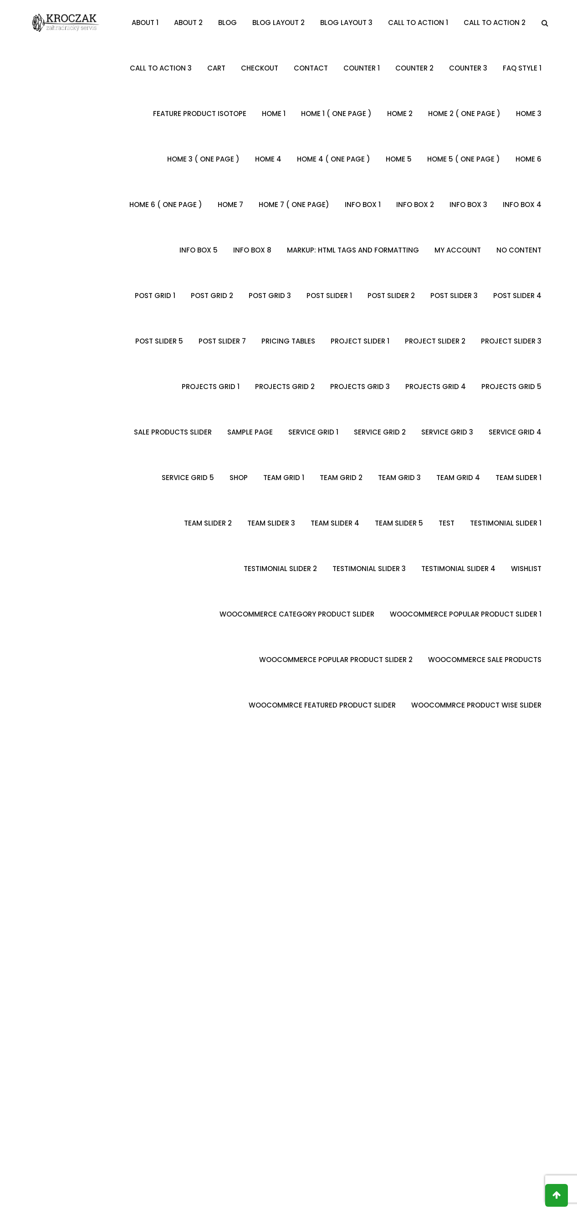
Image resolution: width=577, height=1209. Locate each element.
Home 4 (268, 159)
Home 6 (528, 159)
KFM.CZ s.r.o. (373, 1189)
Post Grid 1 (155, 295)
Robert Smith (222, 1014)
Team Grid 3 (399, 477)
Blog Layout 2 (278, 22)
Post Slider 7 (222, 341)
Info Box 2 (415, 204)
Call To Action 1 (418, 22)
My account (457, 250)
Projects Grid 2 (285, 386)
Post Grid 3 (270, 295)
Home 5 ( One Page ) (463, 159)
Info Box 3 (468, 204)
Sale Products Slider (173, 432)
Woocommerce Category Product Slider (297, 614)
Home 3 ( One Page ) (203, 159)
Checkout (259, 68)
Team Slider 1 (518, 477)
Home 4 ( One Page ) (333, 159)
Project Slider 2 (435, 341)
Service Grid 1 (313, 432)
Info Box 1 (363, 204)
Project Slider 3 (511, 341)
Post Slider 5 (159, 341)
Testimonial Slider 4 (458, 568)
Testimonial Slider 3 (369, 568)
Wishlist (526, 568)
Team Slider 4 (335, 523)
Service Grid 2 (380, 432)
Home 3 (528, 113)
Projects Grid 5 (511, 386)
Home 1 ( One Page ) (336, 113)
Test (446, 523)
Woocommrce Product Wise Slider (476, 705)
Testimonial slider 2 (280, 568)
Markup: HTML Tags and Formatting (353, 250)
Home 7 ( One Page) (294, 204)
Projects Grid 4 (435, 386)
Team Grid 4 (458, 477)
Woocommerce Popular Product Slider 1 (465, 614)
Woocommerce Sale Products (484, 659)
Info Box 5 (198, 250)
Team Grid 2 (341, 477)
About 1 (145, 22)
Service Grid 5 (188, 477)
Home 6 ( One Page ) (165, 204)
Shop (239, 477)
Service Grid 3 (447, 432)
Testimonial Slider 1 (505, 523)
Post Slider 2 (391, 295)
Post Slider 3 (454, 295)
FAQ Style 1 (522, 68)
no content (518, 250)
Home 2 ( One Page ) (464, 113)
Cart (216, 68)
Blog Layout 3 (346, 22)
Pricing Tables (288, 341)
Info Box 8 (252, 250)
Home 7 (230, 204)
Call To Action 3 (161, 68)
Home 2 (400, 113)
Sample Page (250, 432)
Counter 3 (468, 68)
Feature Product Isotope (199, 113)
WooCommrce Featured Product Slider (322, 705)
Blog (227, 22)
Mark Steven (90, 1014)
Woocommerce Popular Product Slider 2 (336, 659)
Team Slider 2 (208, 523)
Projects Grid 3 (360, 386)
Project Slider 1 (360, 341)
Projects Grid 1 (211, 386)
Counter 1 (361, 68)
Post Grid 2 (212, 295)
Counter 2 (414, 68)
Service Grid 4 (515, 432)
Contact (311, 68)
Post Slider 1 (329, 295)
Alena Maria (354, 1014)
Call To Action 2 (495, 22)
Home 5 (399, 159)
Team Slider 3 (271, 523)
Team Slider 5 (399, 523)
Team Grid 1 (283, 477)
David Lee (486, 1014)
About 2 (188, 22)
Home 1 (274, 113)
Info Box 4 (522, 204)
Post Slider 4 (517, 295)
